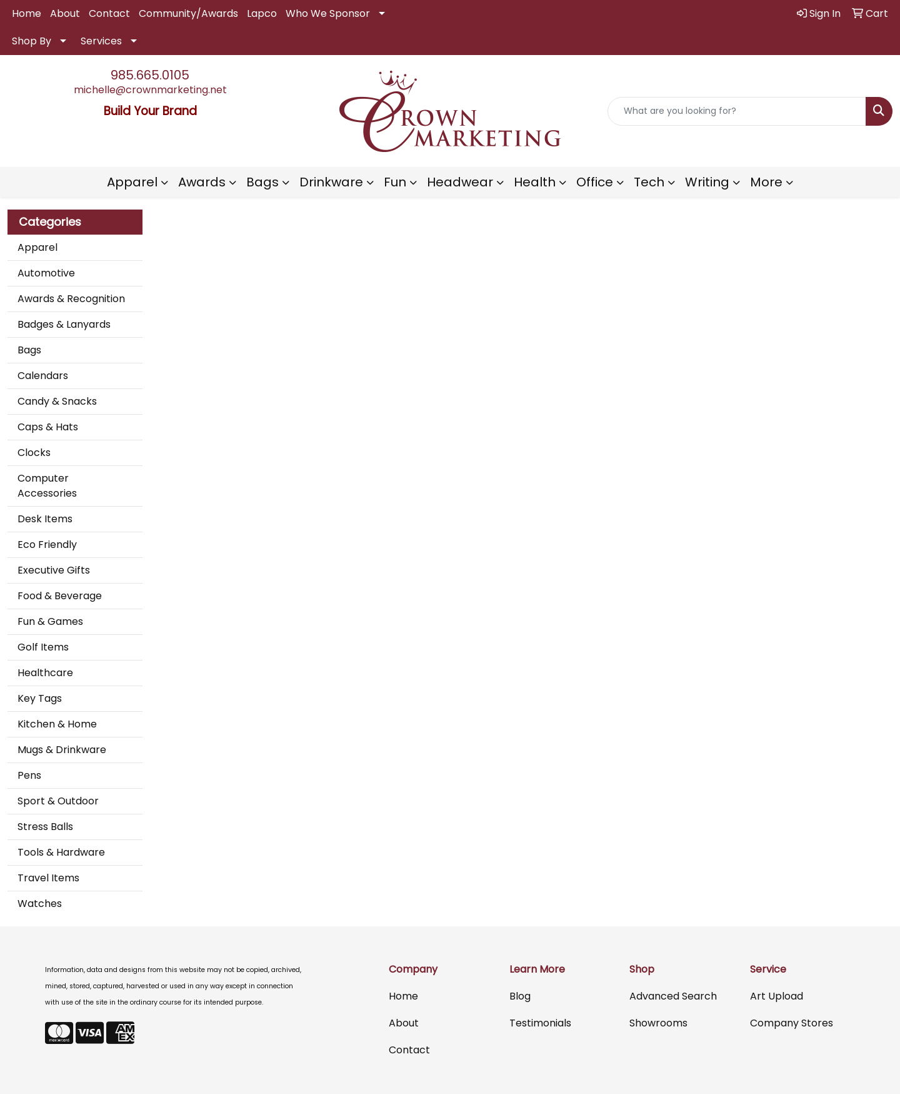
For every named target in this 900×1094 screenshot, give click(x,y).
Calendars (43, 375)
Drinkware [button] (331, 182)
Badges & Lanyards (64, 324)
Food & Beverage (60, 596)
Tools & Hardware (61, 852)
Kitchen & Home (57, 724)
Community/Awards (188, 13)
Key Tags (40, 698)
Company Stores (791, 1023)
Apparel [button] (132, 182)
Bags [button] (262, 182)
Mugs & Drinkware (62, 749)
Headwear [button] (460, 182)
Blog (520, 996)
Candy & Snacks (57, 401)
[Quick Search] (737, 111)
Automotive (46, 273)
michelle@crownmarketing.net (150, 90)
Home (26, 13)
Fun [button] (395, 182)
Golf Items (43, 647)
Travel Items (48, 878)
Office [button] (594, 182)
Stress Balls (45, 826)
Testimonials (540, 1023)
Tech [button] (649, 182)
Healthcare (45, 673)
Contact (109, 13)
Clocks (34, 452)
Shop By (31, 41)
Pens (29, 775)
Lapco (262, 13)
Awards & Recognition (71, 298)
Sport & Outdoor (58, 801)
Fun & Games (50, 621)
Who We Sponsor (328, 13)
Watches (40, 903)
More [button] (766, 182)
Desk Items (45, 519)
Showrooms (658, 1023)
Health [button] (535, 182)
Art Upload (776, 996)
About (65, 13)
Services (101, 41)
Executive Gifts (54, 570)
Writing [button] (707, 182)
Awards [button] (202, 182)
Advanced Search (673, 996)
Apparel (38, 247)
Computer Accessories (47, 485)
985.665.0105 (150, 75)
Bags (29, 350)
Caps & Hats (48, 427)
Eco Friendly (47, 544)
